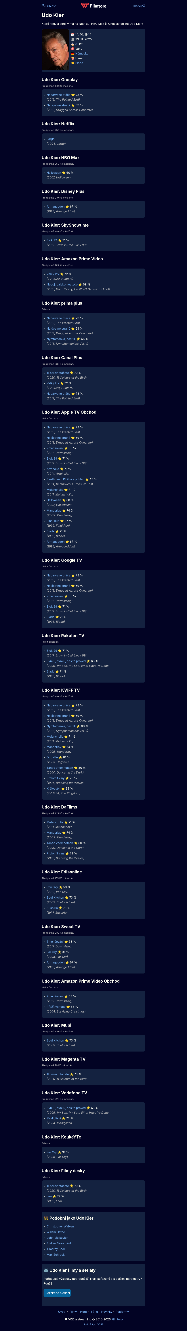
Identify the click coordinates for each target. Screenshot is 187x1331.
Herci (83, 1311)
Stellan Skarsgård (59, 1243)
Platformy (122, 1311)
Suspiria (52, 908)
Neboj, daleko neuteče (62, 284)
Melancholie (55, 489)
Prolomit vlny (56, 778)
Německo (82, 53)
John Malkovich (57, 1237)
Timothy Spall (56, 1249)
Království (53, 788)
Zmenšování (55, 448)
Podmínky (89, 1324)
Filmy (73, 1311)
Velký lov (53, 274)
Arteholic (53, 469)
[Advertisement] (19, 56)
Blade (79, 63)
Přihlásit (49, 6)
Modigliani (54, 1118)
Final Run (53, 521)
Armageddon (56, 206)
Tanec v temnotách (60, 768)
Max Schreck (56, 1254)
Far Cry (52, 952)
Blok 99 (52, 240)
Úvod (62, 1311)
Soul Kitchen (55, 897)
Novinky (106, 1311)
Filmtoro (117, 1319)
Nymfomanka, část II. (61, 339)
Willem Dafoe (56, 1232)
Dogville (52, 757)
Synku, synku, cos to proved (66, 661)
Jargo (51, 139)
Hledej (139, 6)
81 (76, 44)
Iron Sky (52, 887)
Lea (49, 1196)
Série (94, 1311)
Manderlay (54, 510)
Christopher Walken (60, 1226)
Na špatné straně (58, 105)
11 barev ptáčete (58, 373)
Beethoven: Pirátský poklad (65, 479)
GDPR (100, 1324)
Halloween (54, 172)
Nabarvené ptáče (58, 95)
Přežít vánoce (56, 1007)
